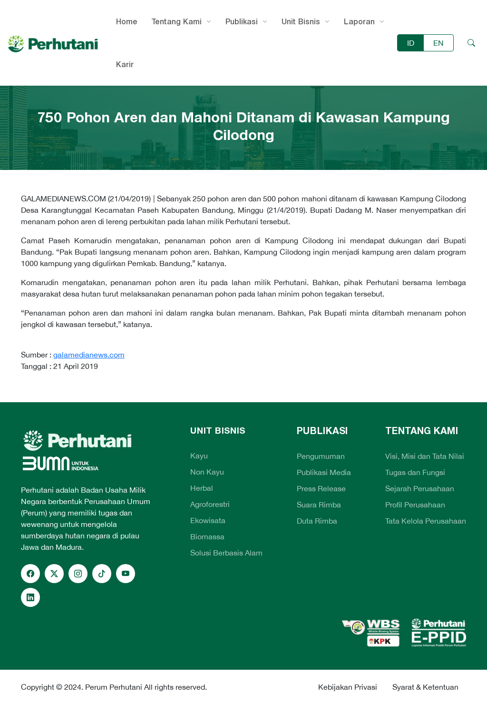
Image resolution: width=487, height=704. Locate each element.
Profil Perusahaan (415, 504)
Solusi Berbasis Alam (226, 552)
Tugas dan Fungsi (415, 472)
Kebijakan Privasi (347, 687)
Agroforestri (210, 504)
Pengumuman (321, 456)
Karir (125, 64)
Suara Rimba (319, 504)
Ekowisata (207, 520)
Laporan (359, 21)
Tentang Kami (177, 21)
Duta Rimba (317, 520)
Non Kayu (207, 471)
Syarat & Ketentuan (425, 687)
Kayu (199, 455)
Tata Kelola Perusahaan (425, 520)
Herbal (201, 488)
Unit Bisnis (301, 21)
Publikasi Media (324, 472)
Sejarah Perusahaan (419, 488)
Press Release (321, 488)
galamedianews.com (89, 354)
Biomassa (207, 536)
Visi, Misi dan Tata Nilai (424, 456)
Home (126, 21)
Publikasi (241, 21)
